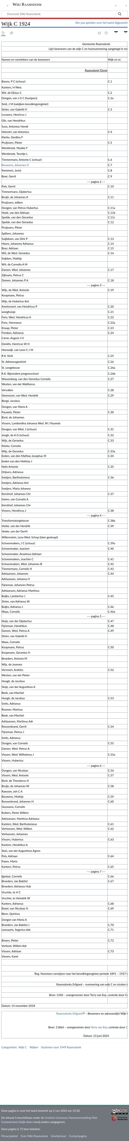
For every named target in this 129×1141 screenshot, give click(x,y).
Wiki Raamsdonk (27, 4)
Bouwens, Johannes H (15, 165)
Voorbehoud (58, 1136)
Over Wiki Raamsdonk (34, 1136)
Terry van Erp (99, 1027)
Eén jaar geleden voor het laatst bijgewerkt (101, 22)
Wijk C (22, 1047)
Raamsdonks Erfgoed (69, 1013)
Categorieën (8, 1047)
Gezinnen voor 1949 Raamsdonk (61, 1047)
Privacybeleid (9, 1136)
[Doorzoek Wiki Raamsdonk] (64, 14)
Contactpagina (78, 1136)
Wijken (33, 1047)
